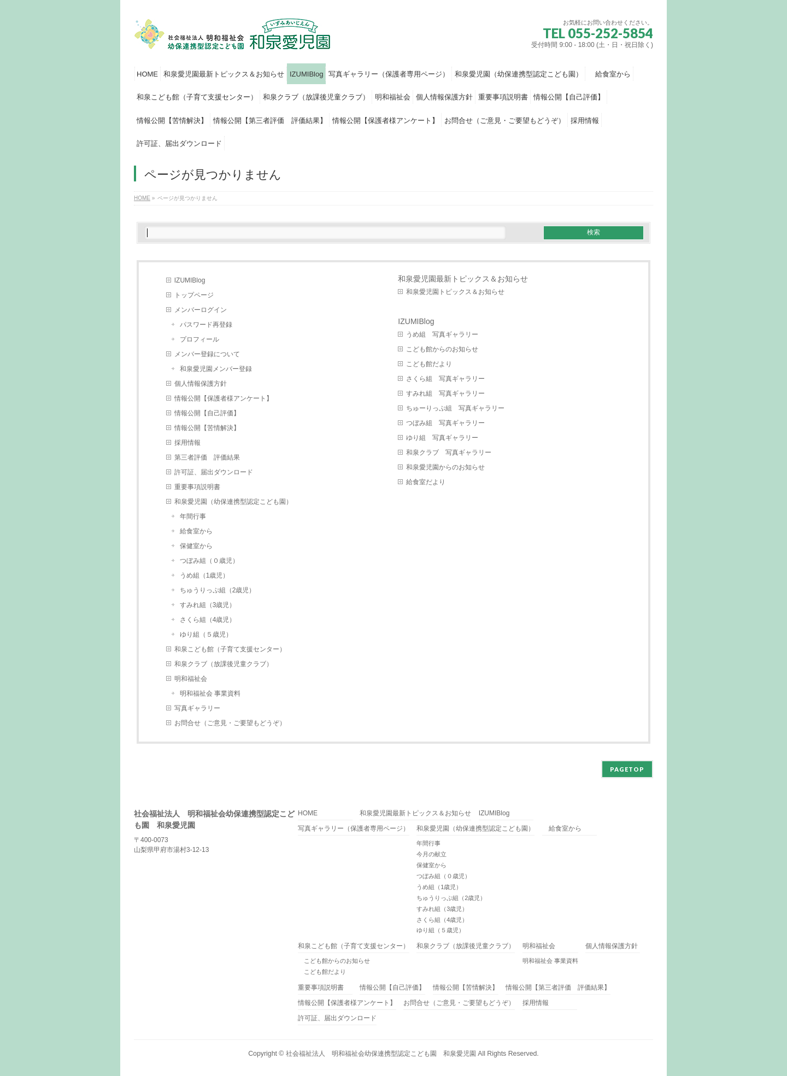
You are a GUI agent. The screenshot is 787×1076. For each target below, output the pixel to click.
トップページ (194, 295)
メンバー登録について (207, 354)
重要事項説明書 (197, 487)
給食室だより (425, 482)
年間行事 (193, 516)
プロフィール (199, 339)
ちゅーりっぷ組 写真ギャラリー (455, 408)
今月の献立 (431, 854)
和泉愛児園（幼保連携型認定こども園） (236, 501)
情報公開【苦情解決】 (207, 428)
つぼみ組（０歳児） (209, 561)
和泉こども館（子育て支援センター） (230, 649)
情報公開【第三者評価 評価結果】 (558, 987)
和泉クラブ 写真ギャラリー (448, 452)
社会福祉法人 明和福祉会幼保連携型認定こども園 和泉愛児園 (381, 1053)
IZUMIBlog (189, 280)
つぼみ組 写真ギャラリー (445, 423)
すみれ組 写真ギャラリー (445, 393)
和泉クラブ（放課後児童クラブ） (223, 664)
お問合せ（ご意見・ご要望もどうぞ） (230, 723)
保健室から (196, 546)
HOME (308, 813)
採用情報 (187, 442)
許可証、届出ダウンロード (213, 472)
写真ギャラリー (197, 708)
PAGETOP (627, 769)
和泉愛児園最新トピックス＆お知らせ (463, 278)
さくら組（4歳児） (208, 620)
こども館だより (429, 364)
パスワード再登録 (206, 324)
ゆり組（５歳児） (206, 634)
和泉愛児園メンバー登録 (216, 369)
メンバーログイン (200, 310)
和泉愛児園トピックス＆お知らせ (455, 292)
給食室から (196, 531)
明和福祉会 (190, 679)
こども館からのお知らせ (442, 349)
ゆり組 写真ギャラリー (442, 438)
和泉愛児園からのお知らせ (445, 467)
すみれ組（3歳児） (208, 605)
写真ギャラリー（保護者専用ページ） (353, 828)
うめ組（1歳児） (205, 575)
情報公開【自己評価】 (207, 413)
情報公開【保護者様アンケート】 (223, 398)
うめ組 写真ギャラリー (442, 334)
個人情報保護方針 (200, 383)
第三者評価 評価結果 (207, 457)
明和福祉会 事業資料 (210, 693)
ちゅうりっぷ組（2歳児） (218, 590)
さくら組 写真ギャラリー (445, 379)
